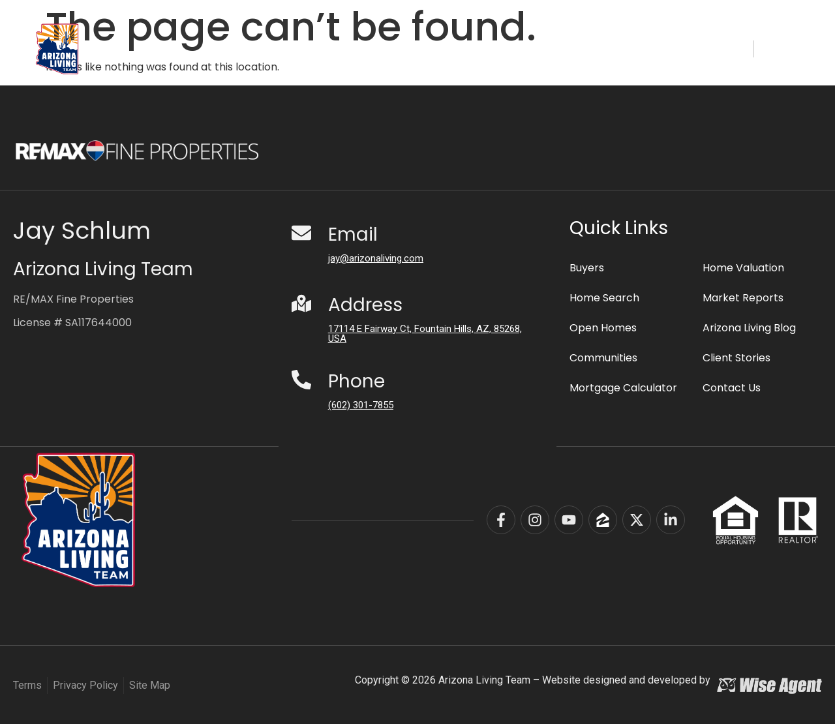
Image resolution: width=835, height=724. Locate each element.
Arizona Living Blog (749, 327)
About (641, 49)
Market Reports (743, 297)
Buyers (510, 48)
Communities (430, 49)
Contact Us (732, 387)
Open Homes (603, 327)
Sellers (572, 49)
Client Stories (736, 357)
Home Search (325, 49)
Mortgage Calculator (623, 387)
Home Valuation (743, 267)
